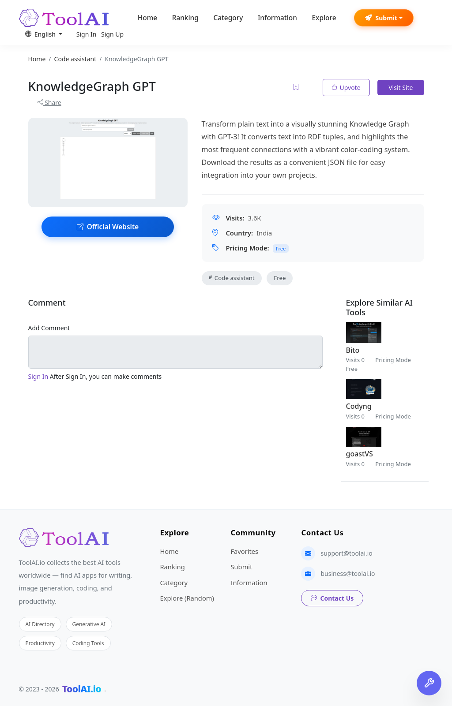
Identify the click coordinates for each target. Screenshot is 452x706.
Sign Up (112, 34)
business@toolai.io (347, 573)
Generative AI (89, 624)
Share (49, 102)
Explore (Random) (187, 598)
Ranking (185, 17)
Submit (381, 18)
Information (277, 17)
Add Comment (49, 328)
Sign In (86, 34)
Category (228, 17)
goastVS (359, 454)
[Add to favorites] (296, 87)
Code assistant (232, 278)
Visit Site (400, 87)
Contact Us (332, 598)
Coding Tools (88, 642)
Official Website (108, 227)
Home (147, 17)
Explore (324, 17)
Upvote (346, 87)
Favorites (244, 551)
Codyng (359, 406)
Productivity (40, 642)
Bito (353, 350)
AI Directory (40, 624)
